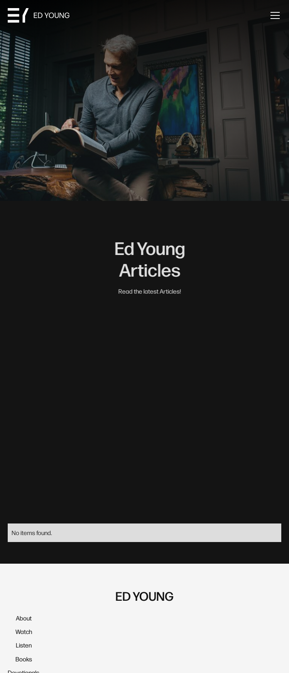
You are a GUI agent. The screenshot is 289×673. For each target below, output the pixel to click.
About (24, 618)
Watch (23, 631)
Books (23, 659)
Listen (24, 645)
